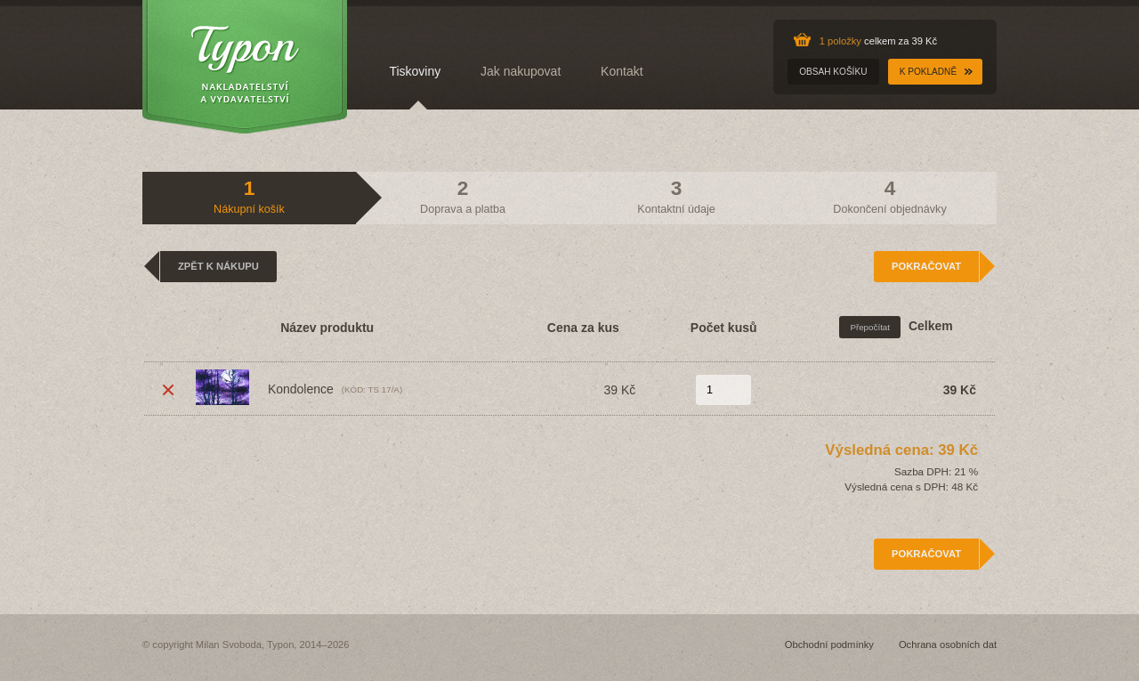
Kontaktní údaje (676, 195)
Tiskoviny (414, 71)
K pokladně (928, 72)
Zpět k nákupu (218, 266)
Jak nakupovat (521, 71)
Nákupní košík (249, 195)
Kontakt (621, 71)
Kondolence (265, 387)
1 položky (840, 41)
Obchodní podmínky (829, 644)
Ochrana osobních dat (948, 644)
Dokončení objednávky (889, 195)
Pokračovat (926, 266)
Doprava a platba (462, 195)
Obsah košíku (833, 72)
